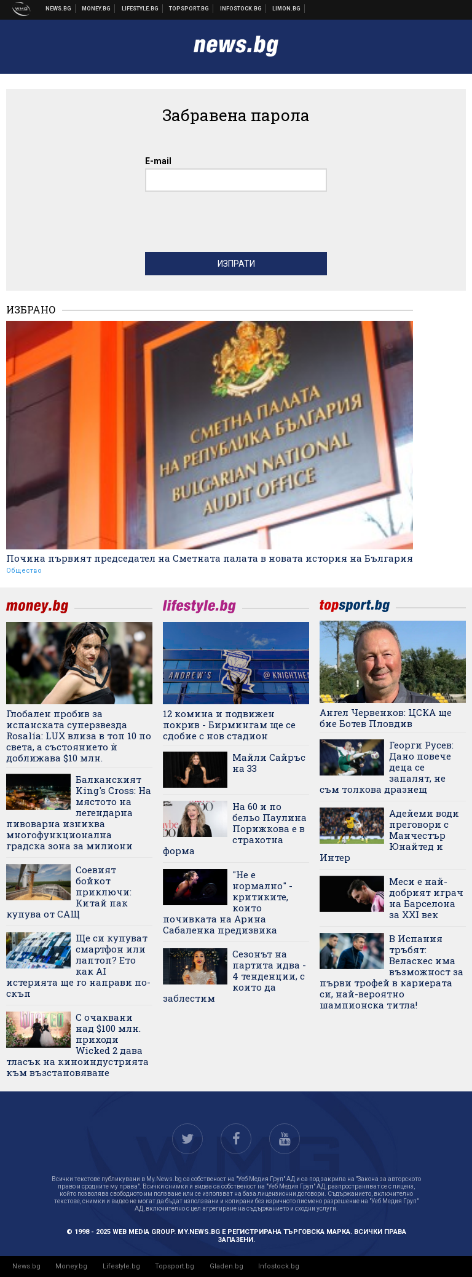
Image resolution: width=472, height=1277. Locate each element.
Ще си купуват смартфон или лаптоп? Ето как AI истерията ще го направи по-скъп (78, 965)
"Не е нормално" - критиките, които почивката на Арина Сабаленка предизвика (228, 902)
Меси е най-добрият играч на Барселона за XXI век (426, 898)
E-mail (158, 161)
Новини (59, 8)
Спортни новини (189, 8)
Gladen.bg (226, 1266)
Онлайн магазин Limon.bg (287, 8)
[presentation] (238, 225)
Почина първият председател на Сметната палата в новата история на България (209, 558)
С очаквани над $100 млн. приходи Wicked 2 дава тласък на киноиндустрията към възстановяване (77, 1045)
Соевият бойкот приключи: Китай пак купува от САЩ (69, 891)
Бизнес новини (96, 8)
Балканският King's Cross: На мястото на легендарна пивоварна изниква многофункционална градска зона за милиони (78, 812)
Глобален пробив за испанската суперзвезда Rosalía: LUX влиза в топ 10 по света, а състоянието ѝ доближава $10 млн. (78, 735)
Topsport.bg (174, 1266)
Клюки (140, 8)
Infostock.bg (278, 1266)
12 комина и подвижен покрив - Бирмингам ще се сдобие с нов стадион (229, 724)
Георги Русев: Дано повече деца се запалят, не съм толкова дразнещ (387, 767)
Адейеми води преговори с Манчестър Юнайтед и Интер (389, 835)
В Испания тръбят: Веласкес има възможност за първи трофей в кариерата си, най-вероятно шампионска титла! (391, 971)
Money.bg (71, 1266)
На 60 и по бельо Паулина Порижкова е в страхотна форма (235, 828)
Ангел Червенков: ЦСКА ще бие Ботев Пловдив (386, 717)
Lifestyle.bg (121, 1266)
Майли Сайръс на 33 (268, 763)
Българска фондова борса (241, 8)
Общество (24, 571)
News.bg (26, 1266)
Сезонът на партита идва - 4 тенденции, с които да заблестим (234, 976)
